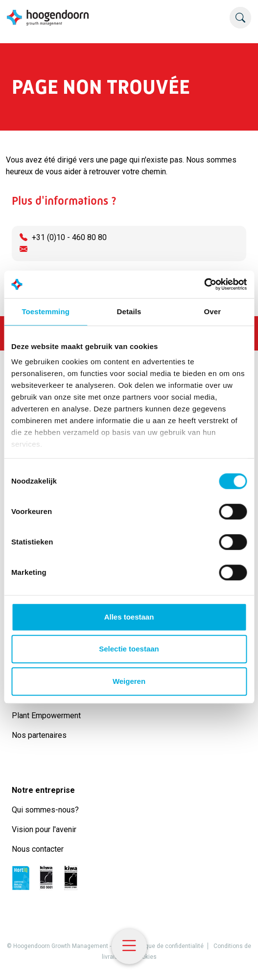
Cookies (146, 956)
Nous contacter (38, 849)
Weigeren (129, 681)
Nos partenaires (39, 735)
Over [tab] (212, 311)
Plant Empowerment (47, 715)
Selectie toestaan (129, 649)
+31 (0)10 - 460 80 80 (69, 237)
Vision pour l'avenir (44, 829)
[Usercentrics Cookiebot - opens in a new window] (204, 284)
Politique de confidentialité (168, 946)
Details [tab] (129, 311)
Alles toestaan (129, 617)
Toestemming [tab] (46, 311)
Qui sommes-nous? (47, 809)
